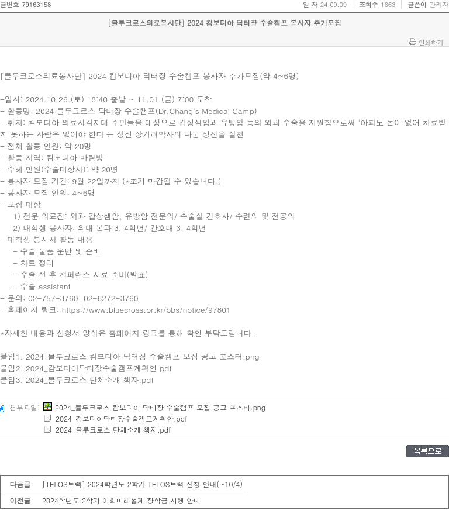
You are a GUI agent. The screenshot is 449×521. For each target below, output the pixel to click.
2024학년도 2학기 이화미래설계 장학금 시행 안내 (121, 500)
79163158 (36, 4)
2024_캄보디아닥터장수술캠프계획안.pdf (115, 418)
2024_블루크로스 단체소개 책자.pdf (107, 429)
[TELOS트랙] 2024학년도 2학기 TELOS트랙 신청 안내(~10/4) (142, 484)
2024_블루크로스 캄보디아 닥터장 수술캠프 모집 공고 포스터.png (154, 407)
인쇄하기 (431, 42)
